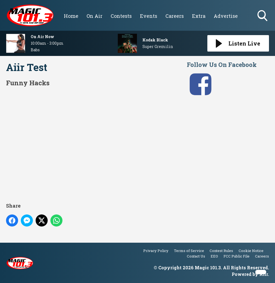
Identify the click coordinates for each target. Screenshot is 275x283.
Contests (121, 16)
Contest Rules (221, 250)
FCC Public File (237, 256)
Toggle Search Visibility (263, 16)
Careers (174, 16)
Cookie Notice (251, 250)
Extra (198, 16)
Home (71, 16)
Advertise (226, 16)
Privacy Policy (155, 250)
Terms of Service (189, 250)
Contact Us (196, 256)
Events (148, 16)
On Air (94, 16)
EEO (214, 256)
